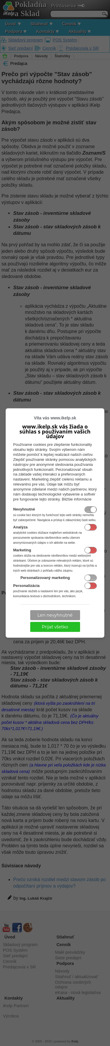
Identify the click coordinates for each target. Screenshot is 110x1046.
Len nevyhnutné (55, 615)
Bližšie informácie (77, 499)
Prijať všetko (55, 627)
